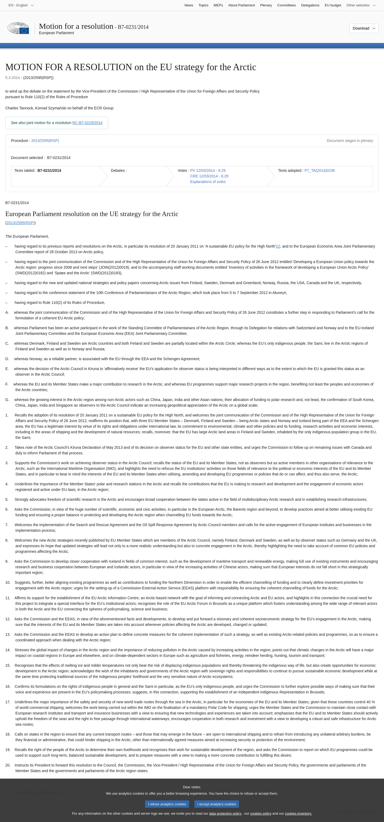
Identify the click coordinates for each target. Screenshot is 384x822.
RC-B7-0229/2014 (87, 123)
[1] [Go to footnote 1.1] (278, 246)
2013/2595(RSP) (45, 140)
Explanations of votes (208, 182)
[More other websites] (361, 5)
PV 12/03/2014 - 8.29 (207, 170)
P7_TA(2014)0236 (320, 170)
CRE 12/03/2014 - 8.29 (209, 176)
